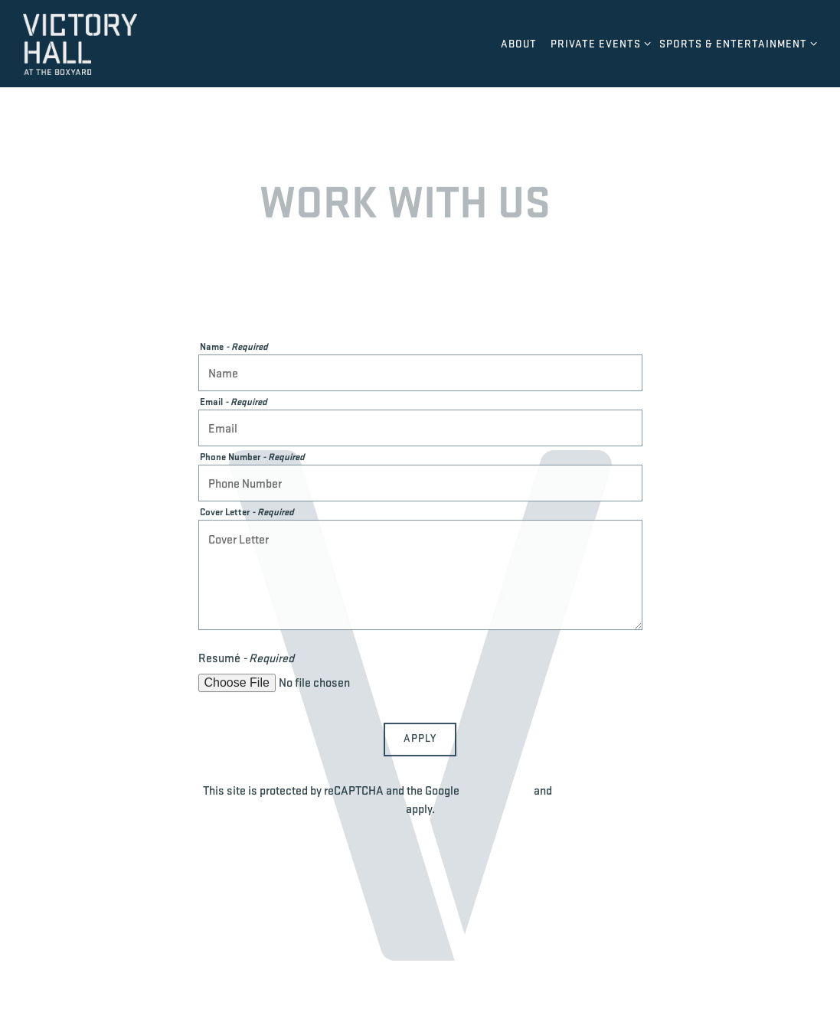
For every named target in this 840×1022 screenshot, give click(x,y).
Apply (420, 739)
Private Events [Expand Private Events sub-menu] (598, 43)
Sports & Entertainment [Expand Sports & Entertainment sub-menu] (735, 43)
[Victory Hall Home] (107, 42)
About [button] (519, 44)
